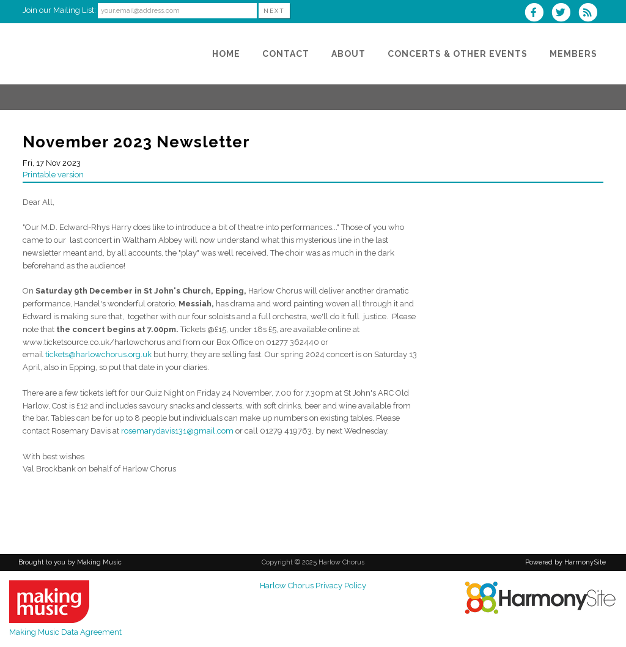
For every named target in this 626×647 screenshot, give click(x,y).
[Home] (226, 53)
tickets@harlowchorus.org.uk (98, 354)
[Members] (573, 53)
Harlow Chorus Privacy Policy (313, 585)
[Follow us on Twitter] (564, 13)
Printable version (53, 174)
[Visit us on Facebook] (537, 13)
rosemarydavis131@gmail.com (177, 430)
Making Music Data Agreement (65, 632)
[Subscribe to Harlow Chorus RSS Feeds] (590, 13)
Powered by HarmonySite (565, 562)
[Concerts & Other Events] (458, 53)
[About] (348, 53)
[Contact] (285, 53)
